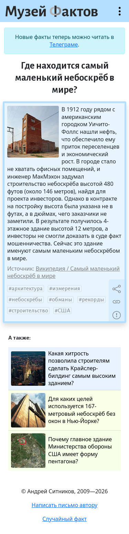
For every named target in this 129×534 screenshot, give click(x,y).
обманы (62, 299)
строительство (30, 311)
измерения (66, 288)
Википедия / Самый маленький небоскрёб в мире (63, 272)
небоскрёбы (27, 299)
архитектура (27, 288)
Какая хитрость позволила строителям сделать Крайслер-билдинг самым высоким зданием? (63, 368)
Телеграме (64, 44)
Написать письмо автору (65, 505)
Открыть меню (120, 14)
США (64, 311)
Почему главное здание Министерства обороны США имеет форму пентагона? (61, 450)
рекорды (93, 299)
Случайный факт (64, 519)
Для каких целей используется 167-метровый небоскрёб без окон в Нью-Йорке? (63, 410)
